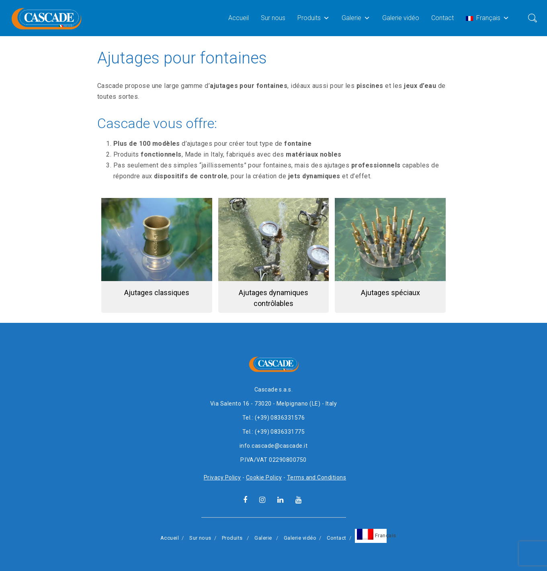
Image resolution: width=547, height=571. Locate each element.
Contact (442, 18)
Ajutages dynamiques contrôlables (273, 298)
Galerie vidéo (400, 18)
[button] (156, 255)
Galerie (356, 18)
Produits (313, 18)
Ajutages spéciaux (390, 292)
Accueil (238, 18)
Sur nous (273, 18)
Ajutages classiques (156, 292)
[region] (273, 258)
